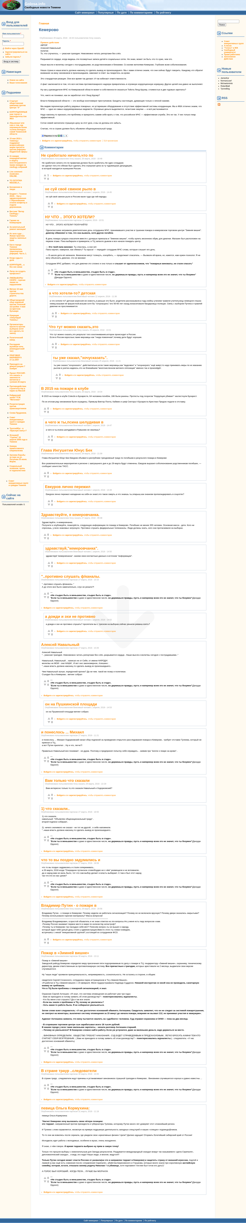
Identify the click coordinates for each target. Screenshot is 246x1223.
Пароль (6, 41)
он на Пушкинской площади (71, 704)
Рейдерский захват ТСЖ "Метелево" (15, 397)
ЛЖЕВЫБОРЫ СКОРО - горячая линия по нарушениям (17, 281)
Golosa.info (35, 4)
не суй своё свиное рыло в (70, 189)
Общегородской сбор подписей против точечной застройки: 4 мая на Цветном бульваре (17, 305)
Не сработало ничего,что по (67, 155)
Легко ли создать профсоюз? (18, 272)
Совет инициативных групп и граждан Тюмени (17, 420)
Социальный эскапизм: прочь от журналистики (17, 468)
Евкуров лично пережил (67, 487)
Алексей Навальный (60, 644)
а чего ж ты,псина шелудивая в (74, 422)
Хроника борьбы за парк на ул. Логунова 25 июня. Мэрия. (18, 458)
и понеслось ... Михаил (62, 732)
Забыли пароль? (13, 57)
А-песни (228, 46)
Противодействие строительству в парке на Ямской (18, 388)
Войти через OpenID (14, 48)
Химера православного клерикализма (17, 448)
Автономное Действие (229, 58)
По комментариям (141, 12)
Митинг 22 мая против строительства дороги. (17, 292)
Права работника (232, 54)
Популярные (106, 12)
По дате (122, 12)
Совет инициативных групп (234, 42)
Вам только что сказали (67, 780)
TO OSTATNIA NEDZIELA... (16, 181)
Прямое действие (49, 42)
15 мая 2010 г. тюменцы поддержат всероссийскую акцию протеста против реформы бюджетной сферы (18, 145)
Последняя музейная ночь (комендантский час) (17, 347)
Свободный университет (230, 51)
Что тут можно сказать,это (73, 327)
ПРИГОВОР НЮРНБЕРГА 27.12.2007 (16, 357)
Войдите (46, 141)
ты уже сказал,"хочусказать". (80, 358)
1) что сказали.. (55, 808)
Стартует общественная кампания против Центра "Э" (18, 104)
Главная (44, 23)
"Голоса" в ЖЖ (231, 48)
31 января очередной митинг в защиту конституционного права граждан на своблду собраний (18, 161)
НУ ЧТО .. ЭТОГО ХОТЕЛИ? (70, 217)
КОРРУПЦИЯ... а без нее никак (17, 266)
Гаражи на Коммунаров (15, 221)
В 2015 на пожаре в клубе (65, 388)
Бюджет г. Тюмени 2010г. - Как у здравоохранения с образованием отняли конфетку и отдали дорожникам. (18, 200)
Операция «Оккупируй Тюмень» (15, 317)
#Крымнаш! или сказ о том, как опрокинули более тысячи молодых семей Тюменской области (18, 128)
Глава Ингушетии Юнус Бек (66, 450)
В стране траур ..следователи (68, 1071)
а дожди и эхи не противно (70, 616)
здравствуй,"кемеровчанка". (71, 548)
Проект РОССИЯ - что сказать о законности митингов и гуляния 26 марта (18, 377)
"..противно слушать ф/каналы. (70, 576)
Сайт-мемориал (84, 12)
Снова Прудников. (18, 413)
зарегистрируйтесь (63, 141)
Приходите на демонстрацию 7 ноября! (17, 366)
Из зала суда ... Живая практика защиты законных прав (18, 237)
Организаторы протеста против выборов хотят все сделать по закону (17, 328)
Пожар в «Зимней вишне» (65, 953)
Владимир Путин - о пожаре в (68, 905)
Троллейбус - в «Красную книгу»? (18, 429)
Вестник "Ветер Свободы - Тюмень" (17, 213)
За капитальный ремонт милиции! (18, 228)
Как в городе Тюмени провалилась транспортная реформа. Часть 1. (18, 249)
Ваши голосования (18, 83)
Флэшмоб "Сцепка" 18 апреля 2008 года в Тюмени (18, 438)
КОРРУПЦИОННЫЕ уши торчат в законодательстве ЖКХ (18, 115)
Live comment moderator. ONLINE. (16, 174)
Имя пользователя (11, 34)
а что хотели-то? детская (72, 293)
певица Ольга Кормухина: (65, 1108)
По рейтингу (163, 12)
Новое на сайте (17, 80)
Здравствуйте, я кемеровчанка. (70, 515)
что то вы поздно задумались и (70, 860)
